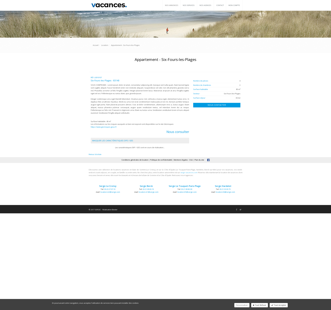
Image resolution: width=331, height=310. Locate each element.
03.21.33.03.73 (225, 189)
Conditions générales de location (134, 160)
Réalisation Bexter (109, 209)
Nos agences (205, 5)
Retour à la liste (95, 154)
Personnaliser (242, 305)
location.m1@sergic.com (148, 192)
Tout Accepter (278, 305)
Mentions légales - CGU (183, 160)
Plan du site (199, 160)
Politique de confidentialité (161, 160)
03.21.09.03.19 (148, 189)
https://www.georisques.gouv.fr (104, 127)
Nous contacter (217, 105)
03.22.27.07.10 (109, 189)
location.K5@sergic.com (187, 192)
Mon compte (234, 5)
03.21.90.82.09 (186, 189)
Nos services (189, 5)
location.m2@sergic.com (110, 192)
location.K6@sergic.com (225, 192)
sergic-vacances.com (188, 172)
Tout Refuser (259, 305)
